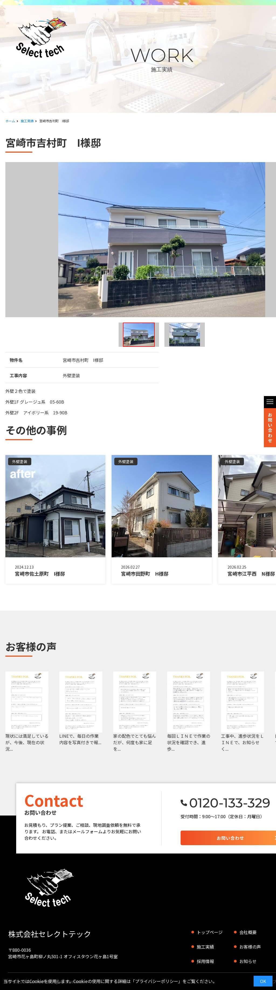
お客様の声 (250, 946)
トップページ (210, 932)
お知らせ (248, 961)
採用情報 (205, 961)
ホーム (10, 120)
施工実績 (27, 120)
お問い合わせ (270, 427)
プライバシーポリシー (156, 981)
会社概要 (248, 932)
